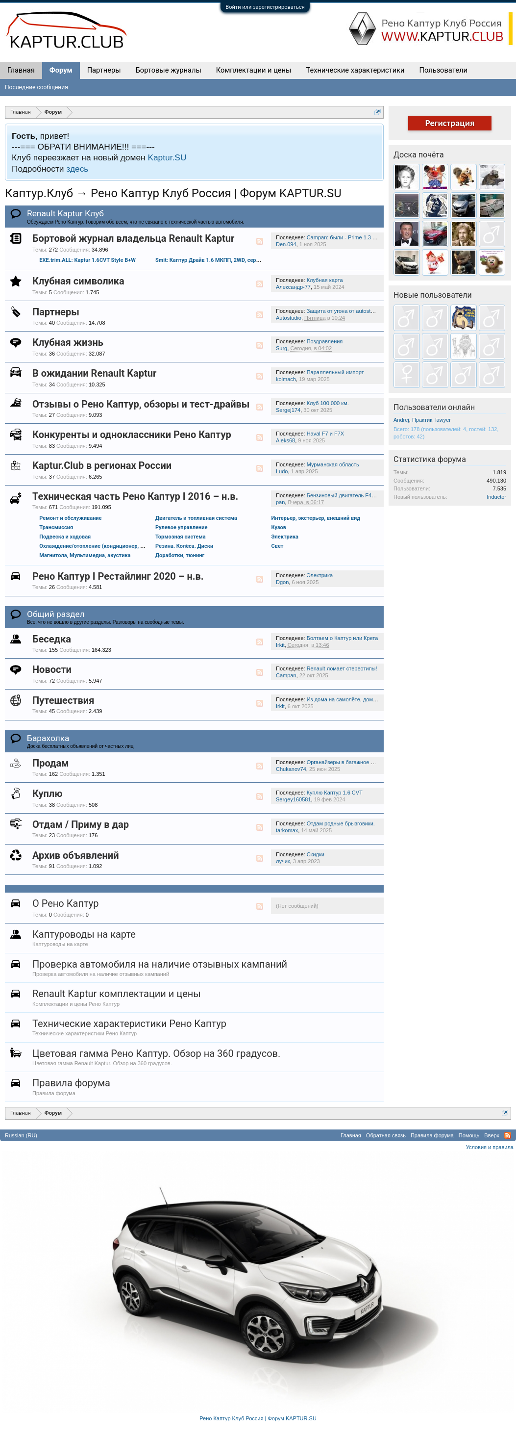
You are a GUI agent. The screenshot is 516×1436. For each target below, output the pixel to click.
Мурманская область (333, 464)
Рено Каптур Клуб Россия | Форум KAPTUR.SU (258, 1418)
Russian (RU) (21, 1135)
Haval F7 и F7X (325, 433)
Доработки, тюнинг (179, 555)
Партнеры (55, 312)
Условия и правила (490, 1147)
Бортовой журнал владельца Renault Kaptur (133, 238)
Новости (52, 669)
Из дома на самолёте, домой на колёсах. (358, 699)
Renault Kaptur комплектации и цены (116, 994)
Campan (286, 675)
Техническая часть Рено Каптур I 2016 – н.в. (135, 496)
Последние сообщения (36, 87)
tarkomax (287, 830)
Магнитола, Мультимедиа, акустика (84, 555)
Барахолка (48, 738)
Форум (61, 70)
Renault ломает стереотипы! (342, 668)
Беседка (51, 639)
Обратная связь (386, 1135)
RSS (259, 241)
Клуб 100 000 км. (328, 403)
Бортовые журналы (168, 70)
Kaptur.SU (166, 157)
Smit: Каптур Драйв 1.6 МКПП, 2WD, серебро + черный (224, 260)
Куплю (47, 793)
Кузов (279, 527)
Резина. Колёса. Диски (184, 546)
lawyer (443, 420)
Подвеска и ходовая (65, 537)
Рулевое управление (181, 527)
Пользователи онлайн (434, 407)
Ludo (282, 471)
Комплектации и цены (254, 70)
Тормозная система (180, 537)
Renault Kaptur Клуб (65, 213)
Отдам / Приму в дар (80, 824)
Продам (50, 763)
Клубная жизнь (67, 342)
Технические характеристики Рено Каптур (129, 1023)
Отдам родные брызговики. (341, 823)
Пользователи (443, 70)
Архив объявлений (75, 855)
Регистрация (450, 122)
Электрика (285, 537)
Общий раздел (56, 614)
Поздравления (325, 341)
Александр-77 (293, 287)
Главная (21, 70)
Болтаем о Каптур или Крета (342, 638)
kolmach (286, 379)
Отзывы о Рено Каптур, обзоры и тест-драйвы (140, 404)
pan (280, 502)
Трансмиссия (56, 527)
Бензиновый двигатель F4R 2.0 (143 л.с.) (358, 495)
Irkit (280, 645)
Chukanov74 (291, 769)
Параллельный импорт (335, 372)
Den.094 (286, 244)
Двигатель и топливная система (196, 518)
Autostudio (288, 318)
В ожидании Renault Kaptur (94, 373)
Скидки (315, 854)
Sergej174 (288, 410)
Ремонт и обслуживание (70, 518)
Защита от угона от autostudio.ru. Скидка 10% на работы (377, 311)
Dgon (282, 582)
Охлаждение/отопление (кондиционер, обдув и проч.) (107, 546)
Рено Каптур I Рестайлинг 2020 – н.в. (118, 576)
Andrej (401, 420)
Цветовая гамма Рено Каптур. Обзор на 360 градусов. (156, 1053)
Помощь (469, 1135)
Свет (277, 546)
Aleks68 (285, 440)
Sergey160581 (293, 799)
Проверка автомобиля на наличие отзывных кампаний (159, 964)
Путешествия (63, 700)
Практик (422, 420)
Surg (281, 348)
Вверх (491, 1135)
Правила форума (71, 1083)
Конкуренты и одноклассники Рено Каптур (131, 434)
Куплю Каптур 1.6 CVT (335, 792)
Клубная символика (78, 281)
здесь (77, 169)
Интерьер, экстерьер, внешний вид (316, 518)
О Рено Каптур (65, 903)
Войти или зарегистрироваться (264, 7)
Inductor (496, 497)
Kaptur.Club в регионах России (102, 465)
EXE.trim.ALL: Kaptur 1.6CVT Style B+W (87, 260)
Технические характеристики (355, 70)
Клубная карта (325, 280)
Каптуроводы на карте (84, 934)
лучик (283, 861)
